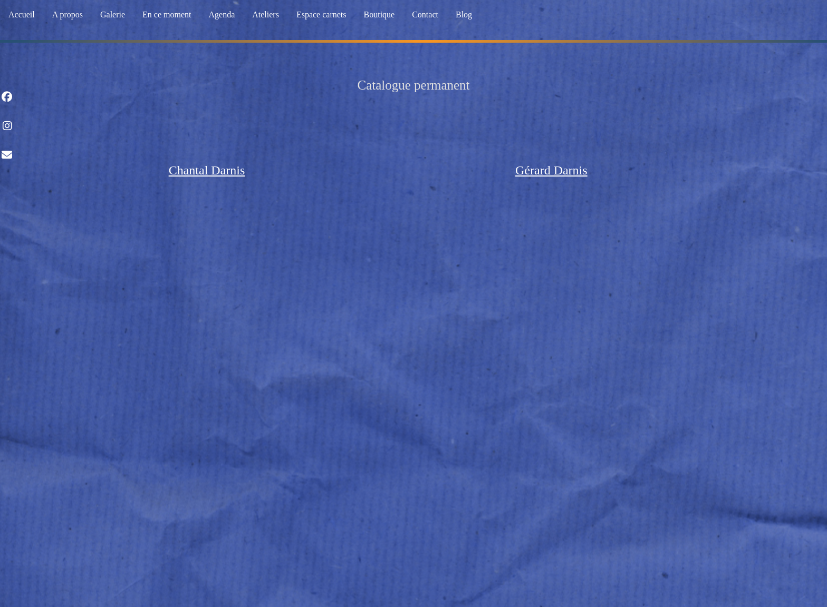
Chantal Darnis (207, 170)
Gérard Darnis (551, 170)
